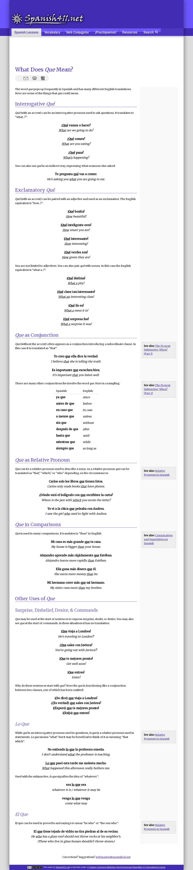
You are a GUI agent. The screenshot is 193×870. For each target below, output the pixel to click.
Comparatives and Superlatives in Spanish (158, 539)
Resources (129, 32)
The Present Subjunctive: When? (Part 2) (157, 389)
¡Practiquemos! (105, 32)
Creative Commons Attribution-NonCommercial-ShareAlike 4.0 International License (126, 867)
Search (150, 32)
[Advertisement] (96, 51)
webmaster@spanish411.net (113, 857)
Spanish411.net (62, 867)
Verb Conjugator (77, 32)
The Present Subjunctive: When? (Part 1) (157, 350)
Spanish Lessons (26, 32)
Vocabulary (52, 32)
